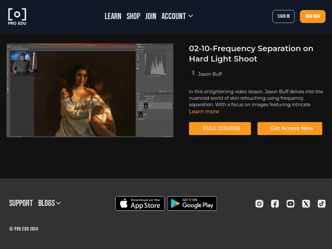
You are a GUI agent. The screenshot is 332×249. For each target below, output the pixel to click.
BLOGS (49, 203)
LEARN (113, 17)
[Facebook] (275, 204)
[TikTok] (322, 204)
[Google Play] (192, 203)
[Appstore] (140, 203)
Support (21, 203)
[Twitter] (306, 204)
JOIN (150, 17)
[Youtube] (290, 204)
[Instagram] (259, 204)
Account (177, 17)
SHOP (133, 17)
